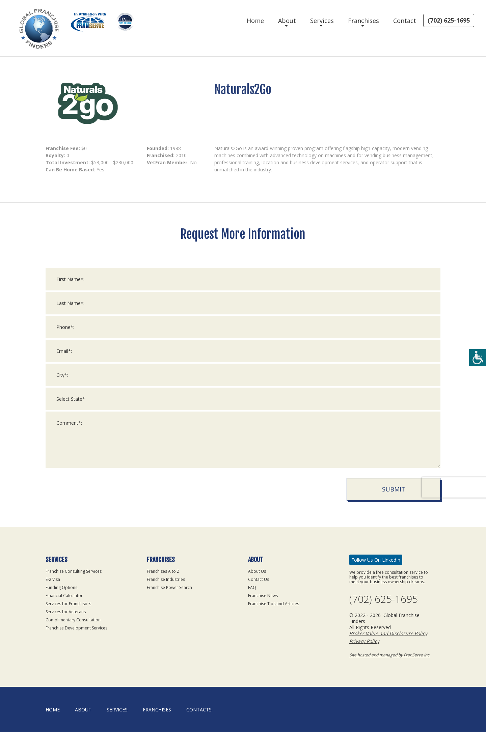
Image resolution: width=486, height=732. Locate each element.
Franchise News (263, 595)
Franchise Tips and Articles (273, 604)
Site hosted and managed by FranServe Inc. (389, 655)
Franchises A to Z (163, 571)
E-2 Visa (53, 579)
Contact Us (258, 579)
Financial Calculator (64, 595)
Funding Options (61, 587)
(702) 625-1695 (449, 20)
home (53, 710)
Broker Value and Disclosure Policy (388, 633)
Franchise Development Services (76, 628)
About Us (257, 571)
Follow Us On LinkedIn (375, 560)
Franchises (363, 21)
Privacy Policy (364, 641)
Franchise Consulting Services (74, 571)
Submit (393, 498)
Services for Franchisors (68, 604)
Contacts (199, 710)
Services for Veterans (66, 612)
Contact (404, 21)
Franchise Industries (166, 579)
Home (255, 21)
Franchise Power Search (169, 587)
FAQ (252, 587)
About (287, 21)
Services (322, 21)
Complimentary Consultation (73, 620)
